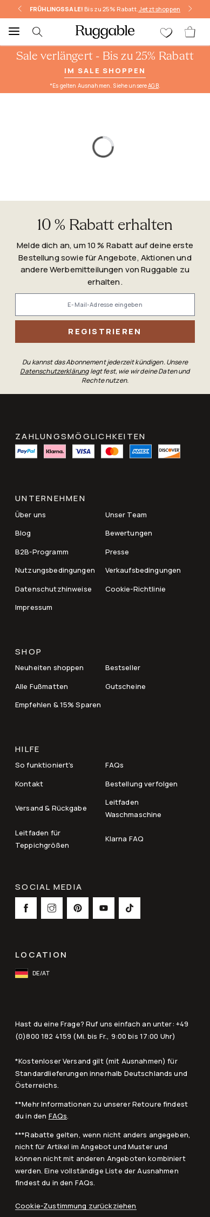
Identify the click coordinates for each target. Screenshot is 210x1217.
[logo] (105, 31)
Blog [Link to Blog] (23, 533)
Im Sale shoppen (105, 70)
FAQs (58, 1116)
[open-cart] (190, 32)
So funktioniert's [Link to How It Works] (44, 765)
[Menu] (11, 31)
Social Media (49, 887)
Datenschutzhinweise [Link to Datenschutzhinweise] (53, 589)
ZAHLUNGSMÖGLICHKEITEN (80, 435)
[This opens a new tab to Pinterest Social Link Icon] (78, 908)
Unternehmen (50, 499)
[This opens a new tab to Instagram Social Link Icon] (52, 908)
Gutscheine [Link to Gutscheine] (125, 686)
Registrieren (104, 331)
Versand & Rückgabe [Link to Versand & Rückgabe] (51, 808)
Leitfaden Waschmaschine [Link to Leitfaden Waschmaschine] (133, 808)
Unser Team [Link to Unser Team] (126, 514)
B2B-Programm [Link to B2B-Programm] (42, 552)
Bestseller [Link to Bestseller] (123, 667)
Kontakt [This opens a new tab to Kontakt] (29, 784)
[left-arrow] (20, 9)
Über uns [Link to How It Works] (30, 514)
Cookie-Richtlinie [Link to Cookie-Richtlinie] (135, 589)
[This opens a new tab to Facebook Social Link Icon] (26, 908)
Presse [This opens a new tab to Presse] (117, 552)
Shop (28, 652)
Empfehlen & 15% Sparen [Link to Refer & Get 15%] (58, 704)
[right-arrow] (190, 9)
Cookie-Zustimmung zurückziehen (76, 1206)
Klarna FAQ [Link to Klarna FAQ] (124, 838)
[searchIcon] (43, 31)
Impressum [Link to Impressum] (33, 607)
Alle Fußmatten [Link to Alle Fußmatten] (41, 686)
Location (41, 954)
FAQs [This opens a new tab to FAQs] (114, 765)
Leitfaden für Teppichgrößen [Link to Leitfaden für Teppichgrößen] (42, 838)
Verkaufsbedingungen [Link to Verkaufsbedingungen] (143, 570)
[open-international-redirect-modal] (33, 973)
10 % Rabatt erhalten (105, 225)
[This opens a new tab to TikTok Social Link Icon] (129, 908)
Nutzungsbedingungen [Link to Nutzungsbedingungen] (55, 570)
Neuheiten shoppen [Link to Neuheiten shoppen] (49, 667)
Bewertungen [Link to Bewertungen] (129, 533)
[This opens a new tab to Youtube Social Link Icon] (103, 908)
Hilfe (27, 750)
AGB (153, 85)
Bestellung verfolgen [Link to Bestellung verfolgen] (141, 784)
